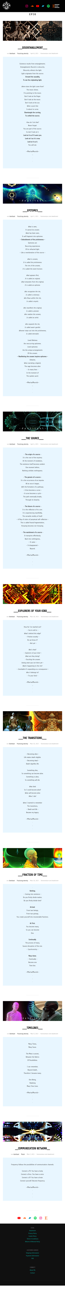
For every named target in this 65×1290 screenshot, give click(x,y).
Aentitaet (12, 58)
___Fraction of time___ (32, 879)
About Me (32, 1274)
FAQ (32, 1263)
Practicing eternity (22, 58)
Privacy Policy (32, 1238)
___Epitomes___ (32, 214)
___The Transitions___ (32, 742)
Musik (23, 1159)
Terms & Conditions (32, 1243)
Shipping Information (32, 1257)
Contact (32, 1277)
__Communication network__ (32, 1152)
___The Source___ (32, 442)
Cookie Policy (32, 1240)
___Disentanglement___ (32, 51)
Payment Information (32, 1260)
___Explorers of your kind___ (32, 615)
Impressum (32, 1235)
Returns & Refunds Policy (32, 1246)
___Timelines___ (32, 1032)
